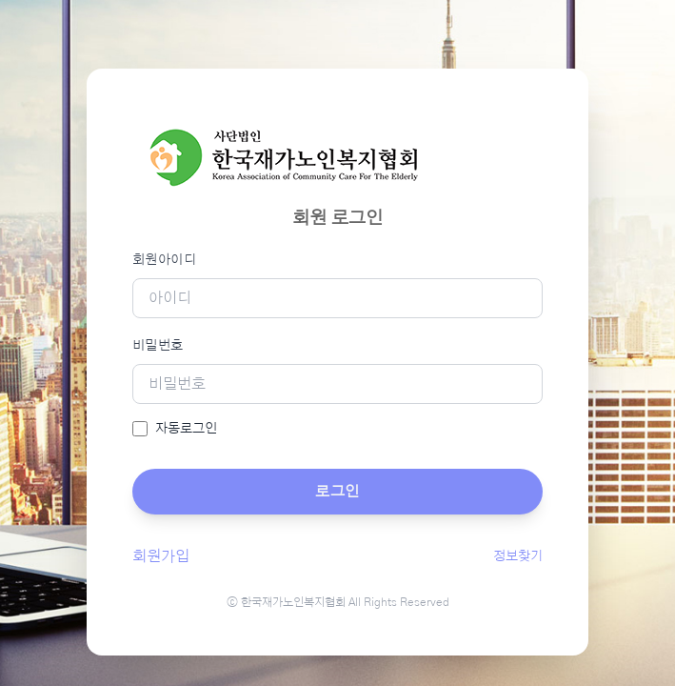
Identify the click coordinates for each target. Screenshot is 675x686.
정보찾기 (518, 556)
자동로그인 (186, 428)
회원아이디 (164, 260)
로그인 (337, 491)
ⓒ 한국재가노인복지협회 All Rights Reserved (338, 602)
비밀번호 (157, 346)
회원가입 (160, 556)
